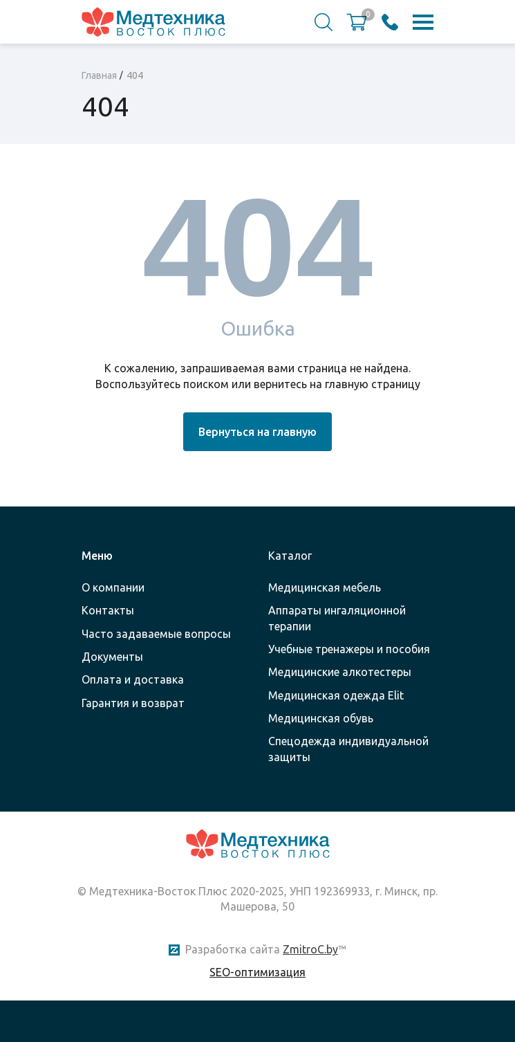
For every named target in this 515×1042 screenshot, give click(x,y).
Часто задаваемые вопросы (156, 634)
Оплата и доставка (133, 679)
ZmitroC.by (310, 949)
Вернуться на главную (257, 432)
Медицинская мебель (324, 587)
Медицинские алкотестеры (339, 672)
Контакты (108, 610)
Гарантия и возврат (133, 703)
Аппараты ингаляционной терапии (337, 618)
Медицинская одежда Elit (336, 695)
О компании (113, 587)
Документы (112, 656)
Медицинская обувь (320, 718)
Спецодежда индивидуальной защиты (348, 748)
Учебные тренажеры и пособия (349, 649)
